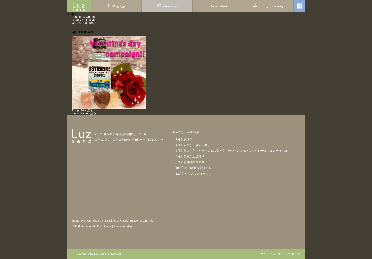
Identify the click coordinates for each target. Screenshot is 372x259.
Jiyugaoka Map (123, 226)
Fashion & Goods (83, 17)
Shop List (98, 220)
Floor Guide (104, 226)
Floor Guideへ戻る (84, 113)
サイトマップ (268, 254)
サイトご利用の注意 (289, 254)
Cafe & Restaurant (84, 23)
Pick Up (86, 220)
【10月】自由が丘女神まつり (192, 168)
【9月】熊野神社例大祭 (188, 162)
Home (75, 220)
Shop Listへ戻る (82, 110)
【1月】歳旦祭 (182, 139)
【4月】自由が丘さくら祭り (191, 145)
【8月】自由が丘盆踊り (188, 156)
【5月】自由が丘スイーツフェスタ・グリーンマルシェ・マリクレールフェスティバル (230, 150)
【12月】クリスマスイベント (192, 173)
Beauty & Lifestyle (84, 20)
